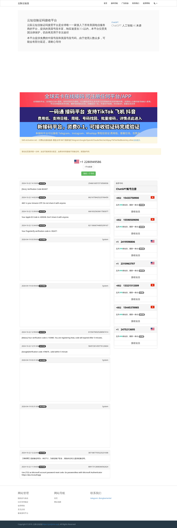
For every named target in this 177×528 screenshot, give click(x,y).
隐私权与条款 (23, 498)
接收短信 (135, 211)
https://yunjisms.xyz (50, 524)
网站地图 (57, 502)
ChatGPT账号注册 (126, 189)
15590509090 (131, 219)
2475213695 (128, 329)
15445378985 (131, 307)
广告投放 (125, 3)
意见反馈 (21, 509)
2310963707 (128, 263)
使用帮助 (146, 3)
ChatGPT (114, 22)
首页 (105, 3)
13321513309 (131, 285)
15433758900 (131, 198)
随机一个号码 (89, 173)
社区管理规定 (23, 502)
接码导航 (114, 3)
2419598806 (128, 241)
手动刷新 (88, 167)
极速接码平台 (23, 513)
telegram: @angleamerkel (100, 498)
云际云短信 (23, 3)
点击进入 (136, 140)
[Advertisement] (88, 73)
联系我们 (135, 3)
